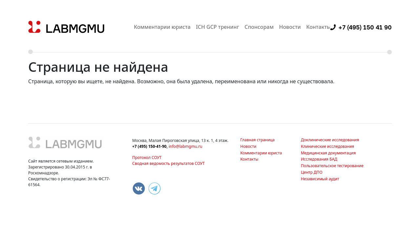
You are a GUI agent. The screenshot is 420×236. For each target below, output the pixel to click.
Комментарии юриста (162, 26)
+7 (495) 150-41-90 (149, 146)
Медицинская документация (328, 153)
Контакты (318, 26)
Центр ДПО (312, 172)
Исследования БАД (319, 159)
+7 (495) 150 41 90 (365, 27)
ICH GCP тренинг (217, 26)
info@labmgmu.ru (185, 146)
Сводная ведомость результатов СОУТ (168, 163)
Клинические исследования (327, 146)
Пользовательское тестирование (332, 165)
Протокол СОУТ (146, 157)
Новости (290, 26)
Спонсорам (259, 26)
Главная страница (257, 140)
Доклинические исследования (330, 140)
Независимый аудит (320, 179)
